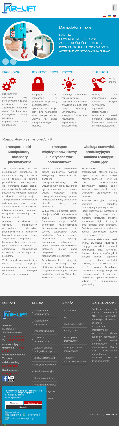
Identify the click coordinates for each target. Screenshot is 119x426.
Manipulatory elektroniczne (41, 322)
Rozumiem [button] (24, 407)
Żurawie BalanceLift (44, 358)
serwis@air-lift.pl (10, 373)
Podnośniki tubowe (44, 331)
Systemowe (14, 415)
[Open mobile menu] (114, 7)
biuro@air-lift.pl (10, 366)
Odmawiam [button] (14, 403)
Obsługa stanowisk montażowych (74, 349)
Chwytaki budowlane (45, 364)
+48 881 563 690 (15, 340)
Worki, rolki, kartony (74, 324)
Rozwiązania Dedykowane (71, 339)
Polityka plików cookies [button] (14, 395)
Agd (66, 317)
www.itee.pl (111, 414)
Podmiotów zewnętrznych (22, 418)
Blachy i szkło (71, 330)
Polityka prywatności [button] (13, 397)
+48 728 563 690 (15, 336)
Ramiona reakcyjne (44, 371)
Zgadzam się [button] (33, 403)
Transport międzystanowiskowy (75, 359)
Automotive (70, 310)
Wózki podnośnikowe (45, 384)
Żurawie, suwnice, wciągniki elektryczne (45, 349)
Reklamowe (32, 415)
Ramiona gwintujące (44, 378)
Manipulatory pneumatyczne (42, 312)
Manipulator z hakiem (76, 27)
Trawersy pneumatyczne (42, 339)
